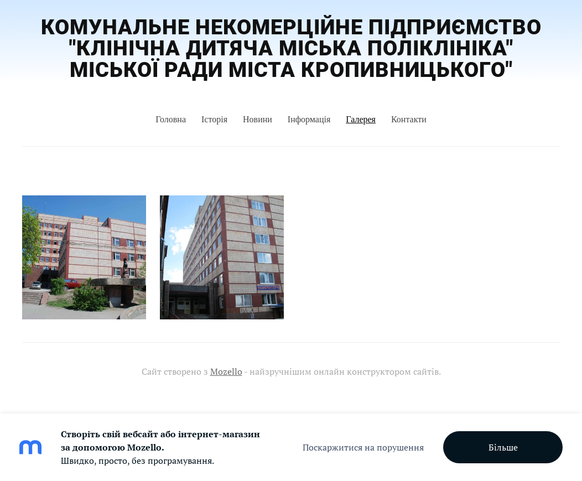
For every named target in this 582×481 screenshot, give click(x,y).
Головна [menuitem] (170, 119)
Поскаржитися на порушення (363, 447)
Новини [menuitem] (257, 119)
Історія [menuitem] (214, 119)
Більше (503, 447)
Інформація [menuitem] (309, 119)
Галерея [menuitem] (361, 119)
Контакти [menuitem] (409, 119)
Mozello (226, 371)
